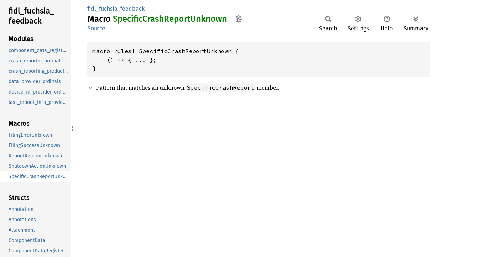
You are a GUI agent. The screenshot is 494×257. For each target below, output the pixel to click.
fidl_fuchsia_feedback (116, 8)
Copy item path (239, 18)
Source (96, 28)
